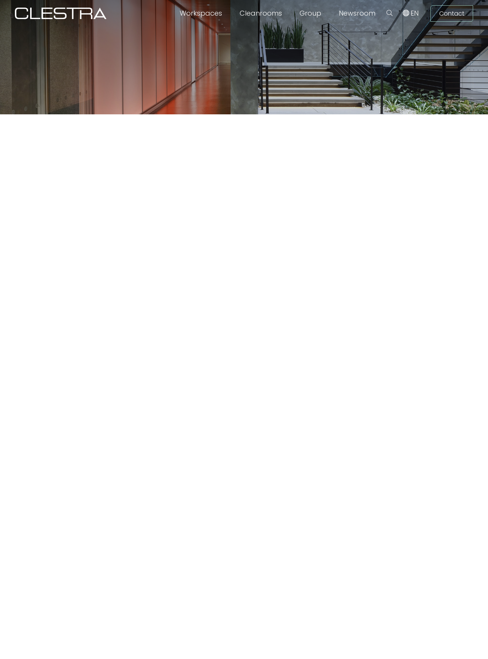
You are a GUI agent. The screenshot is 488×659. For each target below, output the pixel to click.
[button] (389, 13)
